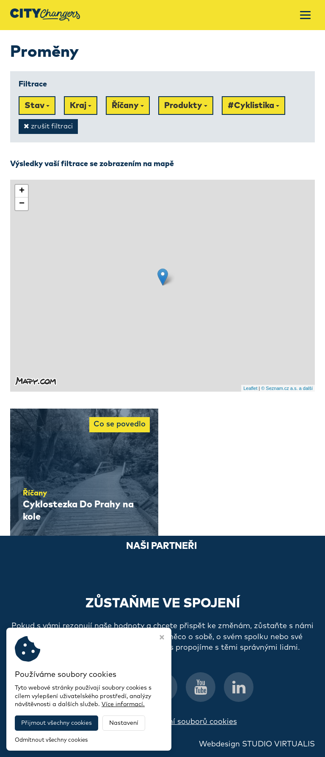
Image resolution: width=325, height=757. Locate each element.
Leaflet (250, 388)
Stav (37, 105)
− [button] (22, 204)
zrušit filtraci (48, 126)
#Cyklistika (253, 105)
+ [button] (22, 191)
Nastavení (123, 723)
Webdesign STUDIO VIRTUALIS (257, 744)
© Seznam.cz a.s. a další (287, 388)
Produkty (185, 105)
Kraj (80, 105)
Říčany (128, 105)
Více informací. (123, 704)
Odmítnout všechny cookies (51, 740)
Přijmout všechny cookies (56, 723)
